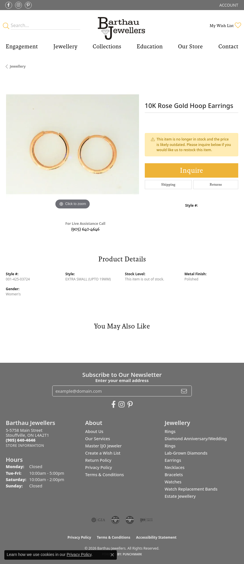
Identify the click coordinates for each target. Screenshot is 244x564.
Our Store (190, 46)
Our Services (97, 438)
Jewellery (65, 46)
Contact (228, 46)
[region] (72, 144)
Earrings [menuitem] (173, 460)
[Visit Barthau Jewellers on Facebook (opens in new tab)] (8, 5)
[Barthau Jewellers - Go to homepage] (122, 25)
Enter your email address (122, 380)
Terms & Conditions (104, 474)
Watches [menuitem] (173, 482)
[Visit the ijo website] (146, 520)
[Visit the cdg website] (115, 520)
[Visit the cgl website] (129, 520)
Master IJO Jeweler (103, 446)
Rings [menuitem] (170, 431)
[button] (228, 5)
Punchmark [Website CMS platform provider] (132, 554)
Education (150, 46)
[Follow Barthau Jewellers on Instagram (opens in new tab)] (18, 5)
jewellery (18, 66)
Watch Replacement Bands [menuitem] (191, 489)
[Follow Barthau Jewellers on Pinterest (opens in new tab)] (28, 5)
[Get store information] (25, 445)
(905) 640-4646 (85, 229)
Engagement (22, 46)
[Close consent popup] (112, 555)
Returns (216, 185)
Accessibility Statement (156, 537)
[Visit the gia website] (98, 520)
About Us (94, 431)
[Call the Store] (20, 440)
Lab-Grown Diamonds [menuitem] (186, 453)
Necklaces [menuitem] (175, 467)
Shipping (168, 185)
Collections (107, 46)
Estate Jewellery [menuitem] (180, 496)
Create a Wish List (102, 453)
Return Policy (98, 460)
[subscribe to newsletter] (184, 391)
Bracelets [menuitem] (174, 474)
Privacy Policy (98, 467)
